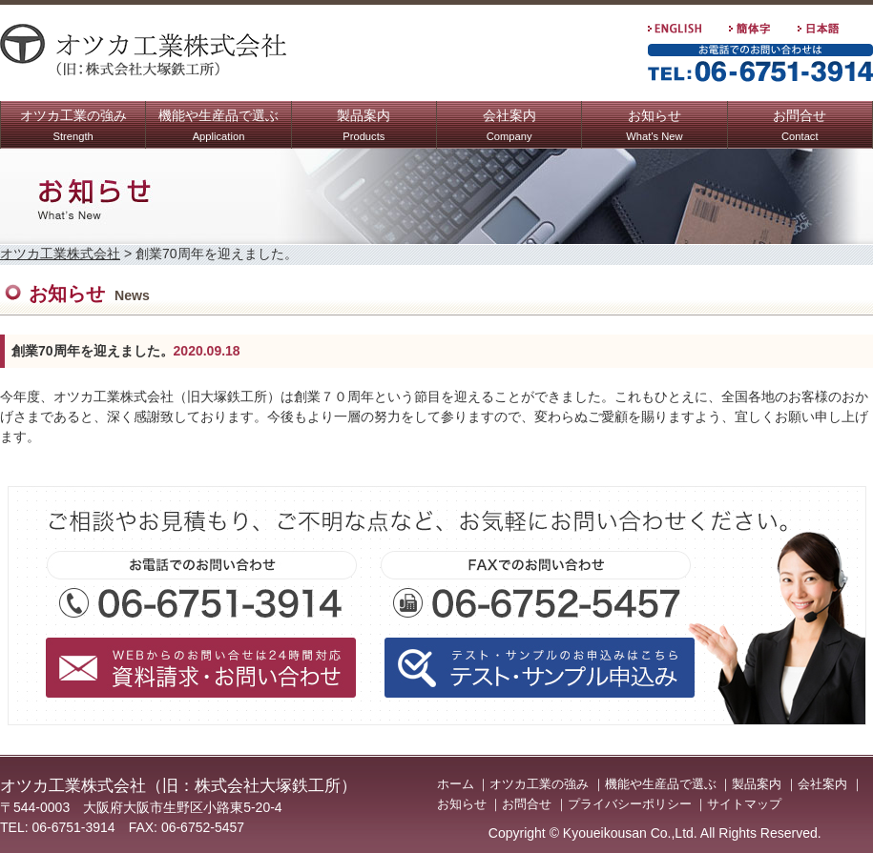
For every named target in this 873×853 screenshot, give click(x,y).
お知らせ (654, 127)
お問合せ (799, 127)
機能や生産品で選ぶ (218, 127)
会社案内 (509, 127)
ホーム (455, 784)
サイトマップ (744, 804)
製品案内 (363, 127)
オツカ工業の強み (73, 127)
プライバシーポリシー (630, 804)
